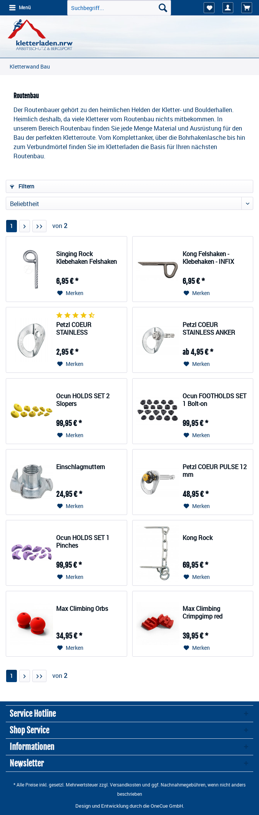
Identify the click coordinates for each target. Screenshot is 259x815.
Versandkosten (125, 784)
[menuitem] (19, 7)
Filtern (22, 186)
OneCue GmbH (167, 805)
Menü (20, 7)
